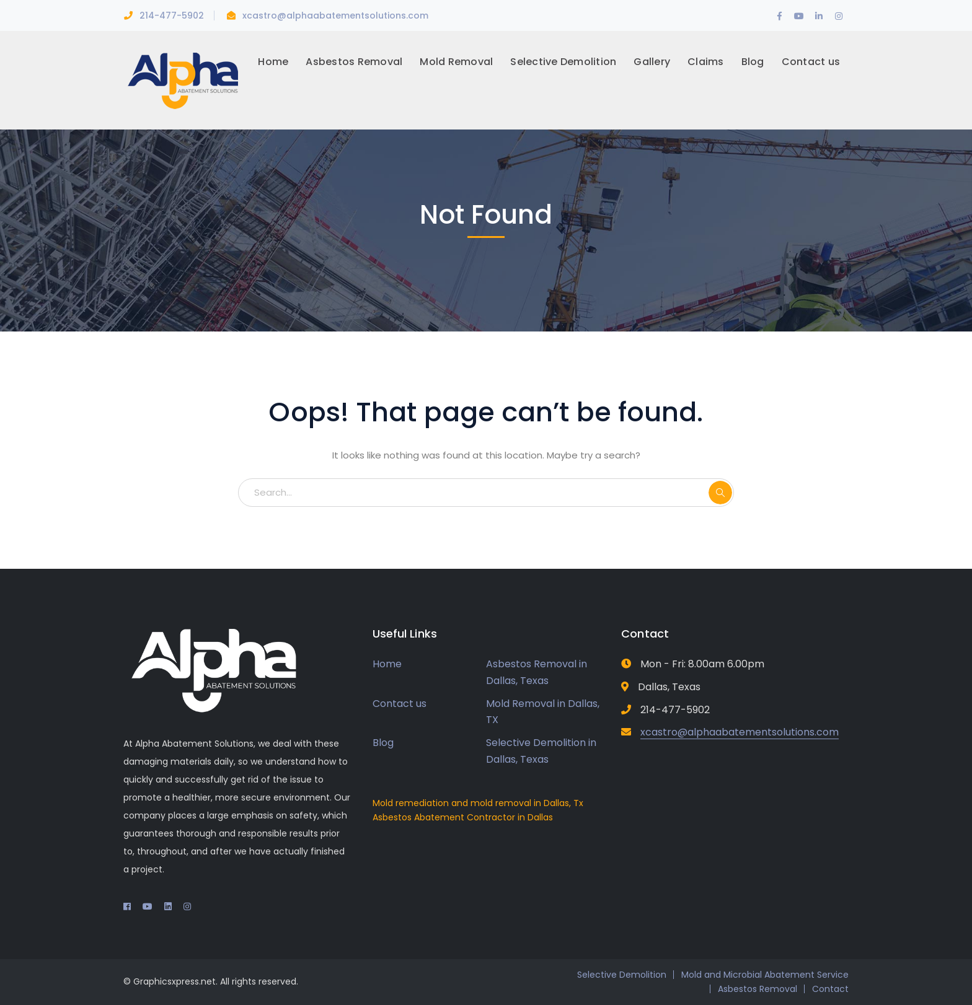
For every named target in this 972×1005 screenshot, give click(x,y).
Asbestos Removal (757, 989)
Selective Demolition (621, 974)
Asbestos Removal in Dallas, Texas (536, 672)
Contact (830, 989)
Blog (383, 742)
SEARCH (720, 492)
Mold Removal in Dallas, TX (542, 711)
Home (387, 664)
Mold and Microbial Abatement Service (765, 974)
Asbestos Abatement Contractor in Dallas (463, 817)
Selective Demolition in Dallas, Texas (541, 750)
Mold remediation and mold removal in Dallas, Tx (478, 803)
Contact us (399, 703)
